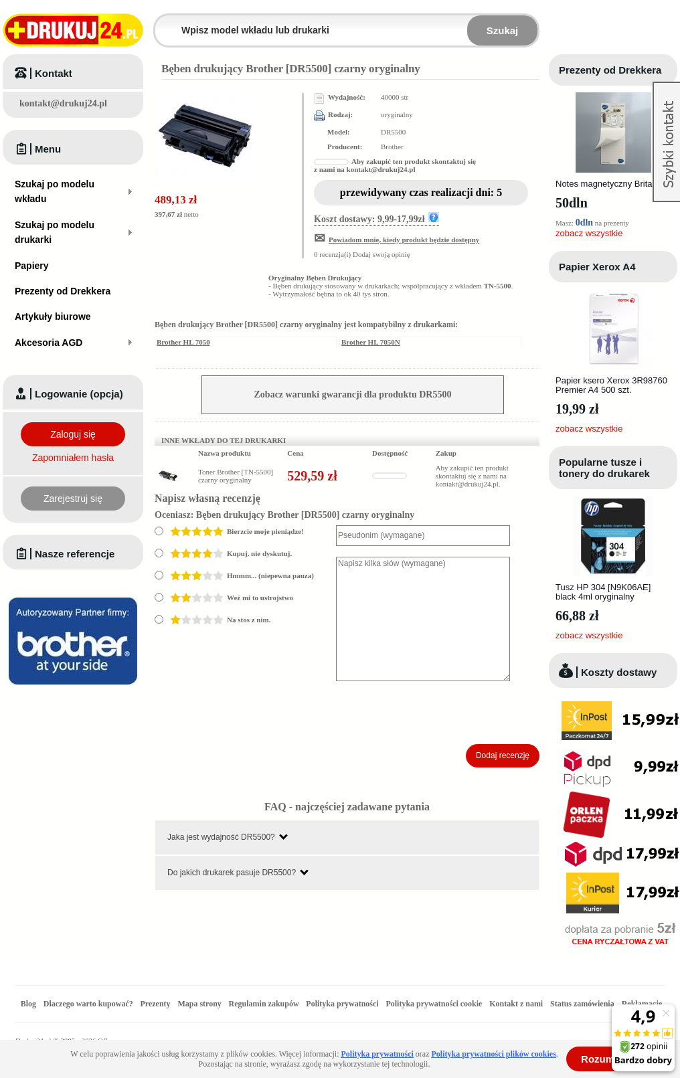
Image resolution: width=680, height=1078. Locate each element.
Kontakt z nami (516, 1003)
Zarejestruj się (73, 498)
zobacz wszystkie (589, 233)
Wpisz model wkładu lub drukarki (163, 22)
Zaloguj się (73, 434)
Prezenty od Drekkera (610, 70)
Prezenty (156, 1003)
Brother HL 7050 (183, 342)
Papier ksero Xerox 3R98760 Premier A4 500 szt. (611, 385)
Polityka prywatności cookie (434, 1003)
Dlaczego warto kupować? (88, 1003)
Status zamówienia (583, 1003)
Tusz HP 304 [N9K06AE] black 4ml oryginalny (603, 592)
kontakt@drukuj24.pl (63, 103)
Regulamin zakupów (264, 1003)
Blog (28, 1003)
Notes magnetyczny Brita (604, 184)
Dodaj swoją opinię (381, 254)
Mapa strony (199, 1003)
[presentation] (437, 713)
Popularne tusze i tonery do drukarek (604, 467)
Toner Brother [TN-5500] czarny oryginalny (235, 476)
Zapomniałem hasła (73, 457)
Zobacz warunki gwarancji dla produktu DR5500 (353, 394)
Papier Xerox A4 (597, 266)
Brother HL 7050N (370, 342)
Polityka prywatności (342, 1003)
